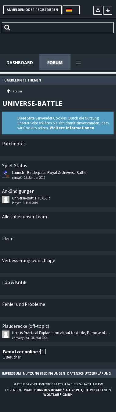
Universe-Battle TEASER (31, 198)
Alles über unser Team (24, 217)
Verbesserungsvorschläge (28, 260)
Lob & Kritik (14, 282)
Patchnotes (14, 144)
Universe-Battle (32, 103)
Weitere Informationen (72, 127)
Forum (55, 62)
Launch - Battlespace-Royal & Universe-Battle (49, 172)
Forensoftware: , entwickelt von (58, 392)
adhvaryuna (20, 338)
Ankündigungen (18, 191)
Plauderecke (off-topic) (25, 326)
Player (16, 203)
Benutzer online (20, 352)
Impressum (11, 373)
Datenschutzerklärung (89, 373)
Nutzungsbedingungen (44, 373)
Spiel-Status (14, 165)
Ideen (7, 238)
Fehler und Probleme (23, 304)
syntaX (17, 177)
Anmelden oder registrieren (32, 10)
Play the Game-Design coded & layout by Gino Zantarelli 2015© (58, 384)
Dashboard (19, 62)
